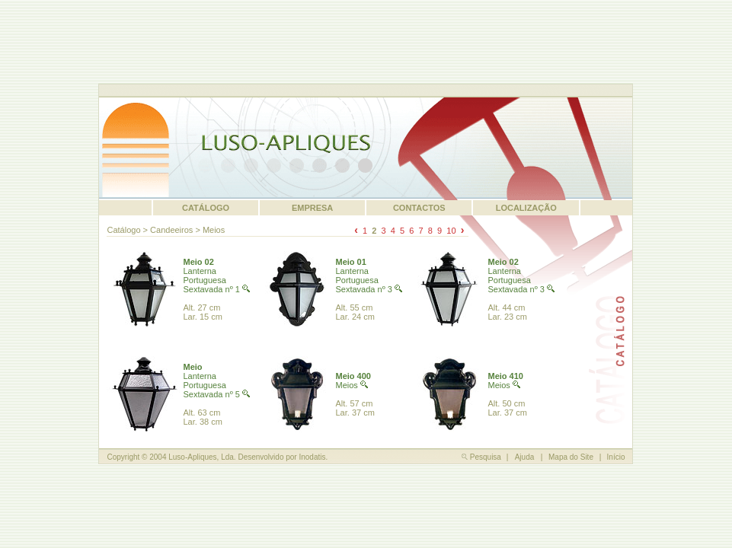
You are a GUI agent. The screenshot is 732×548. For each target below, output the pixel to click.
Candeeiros (171, 229)
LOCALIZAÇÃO (526, 207)
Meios (214, 229)
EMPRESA (312, 207)
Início (616, 457)
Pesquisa (481, 457)
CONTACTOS (419, 207)
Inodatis (312, 457)
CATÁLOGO (205, 207)
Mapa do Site (570, 457)
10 (451, 230)
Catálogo (123, 229)
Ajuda (525, 457)
